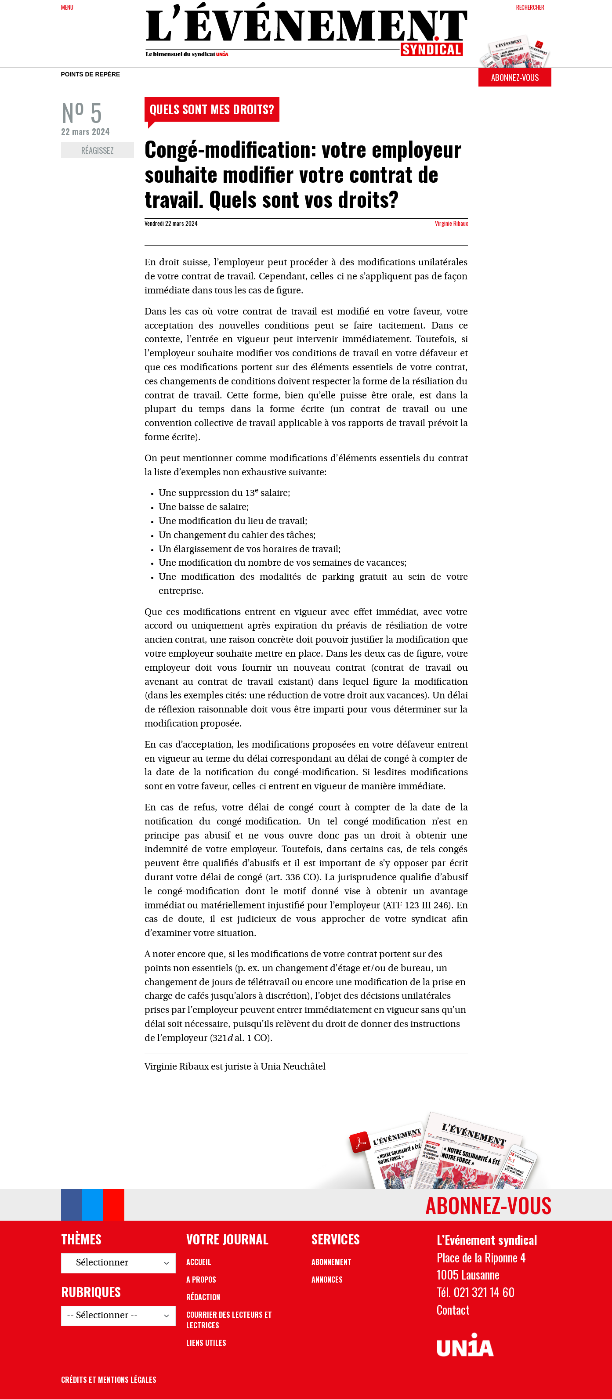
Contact (453, 1309)
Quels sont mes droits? (212, 109)
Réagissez (97, 150)
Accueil (198, 1262)
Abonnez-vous (515, 77)
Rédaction (203, 1297)
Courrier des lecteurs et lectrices (229, 1319)
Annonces (327, 1279)
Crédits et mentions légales (108, 1379)
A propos (201, 1279)
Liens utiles (206, 1343)
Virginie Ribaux (451, 223)
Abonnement (331, 1262)
